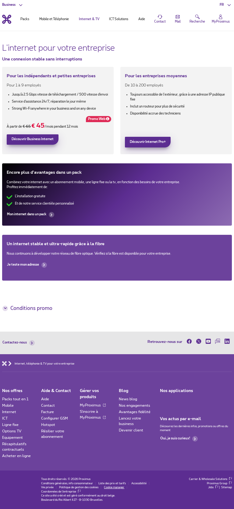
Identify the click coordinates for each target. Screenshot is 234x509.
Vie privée (47, 487)
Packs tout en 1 (15, 399)
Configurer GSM (54, 418)
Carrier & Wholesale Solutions (210, 479)
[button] (226, 5)
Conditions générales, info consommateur (67, 483)
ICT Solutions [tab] (118, 19)
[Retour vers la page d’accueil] (6, 19)
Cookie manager (114, 487)
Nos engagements (134, 405)
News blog (128, 399)
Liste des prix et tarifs (112, 483)
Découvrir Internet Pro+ (148, 142)
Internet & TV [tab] (89, 19)
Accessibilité (139, 483)
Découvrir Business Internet (33, 139)
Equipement (12, 437)
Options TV (11, 431)
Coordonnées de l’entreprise (61, 491)
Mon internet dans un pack (30, 214)
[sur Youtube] (208, 341)
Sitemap (226, 487)
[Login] (221, 19)
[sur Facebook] (190, 341)
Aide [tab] (141, 19)
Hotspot (48, 425)
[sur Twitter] (199, 341)
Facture (47, 412)
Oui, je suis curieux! (179, 439)
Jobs (213, 487)
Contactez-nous (18, 343)
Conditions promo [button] (27, 308)
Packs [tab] (24, 19)
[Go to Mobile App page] (176, 400)
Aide (45, 399)
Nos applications (176, 391)
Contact (48, 405)
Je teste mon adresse (27, 265)
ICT (5, 418)
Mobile (8, 405)
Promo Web (97, 119)
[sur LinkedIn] (227, 341)
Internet (9, 412)
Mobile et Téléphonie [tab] (54, 19)
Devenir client (131, 430)
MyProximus (93, 405)
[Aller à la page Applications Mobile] (164, 400)
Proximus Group (219, 483)
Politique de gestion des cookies (78, 487)
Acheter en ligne (16, 456)
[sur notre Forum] (217, 341)
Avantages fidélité (135, 412)
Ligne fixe (10, 425)
